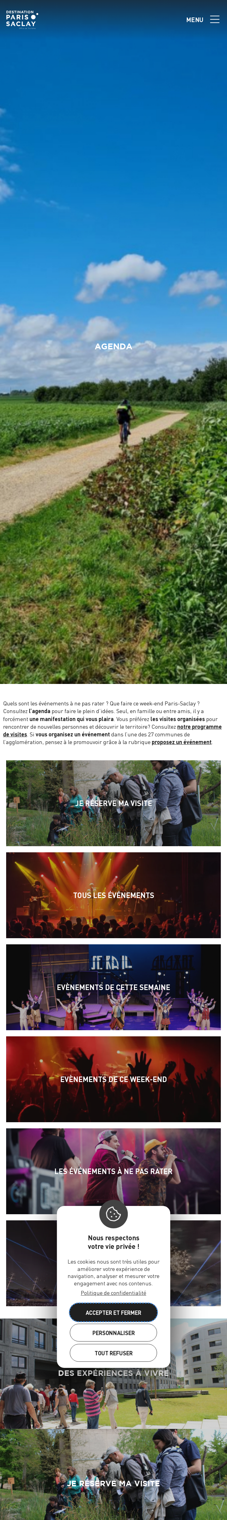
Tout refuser (114, 1353)
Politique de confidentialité (113, 1292)
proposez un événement (182, 741)
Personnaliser (113, 1332)
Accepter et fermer (113, 1312)
